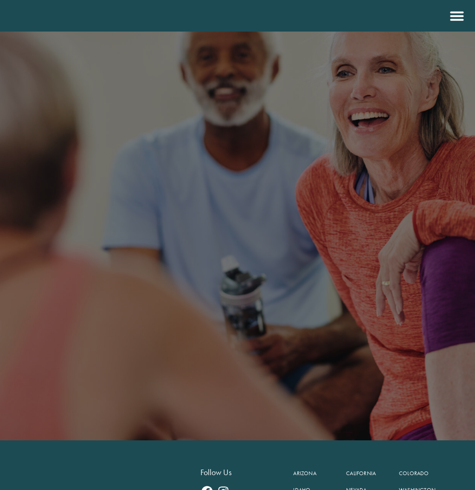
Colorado (414, 473)
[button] (456, 16)
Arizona (304, 473)
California (361, 473)
